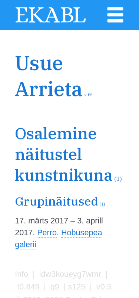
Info (21, 274)
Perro (47, 232)
